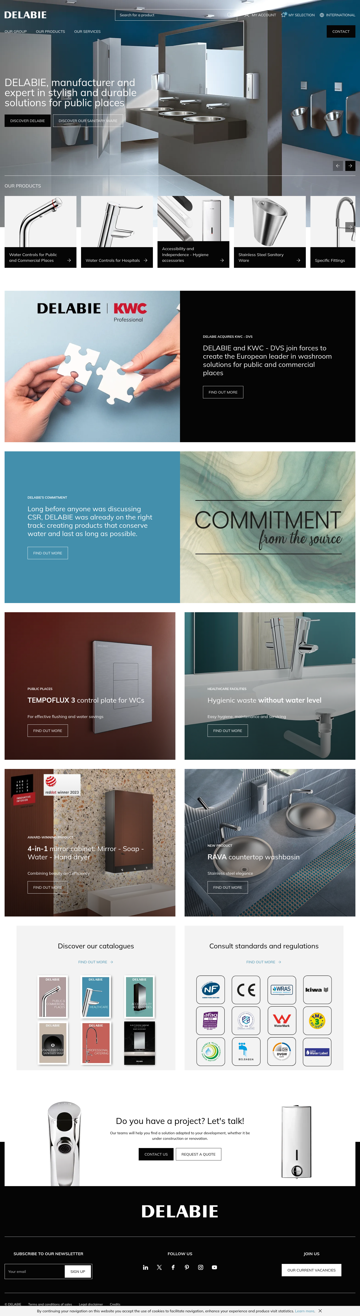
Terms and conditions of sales (50, 1304)
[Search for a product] (172, 15)
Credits (115, 1304)
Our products (50, 31)
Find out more (96, 962)
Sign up (77, 1271)
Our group (16, 31)
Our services (87, 31)
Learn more (304, 1311)
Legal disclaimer (91, 1304)
